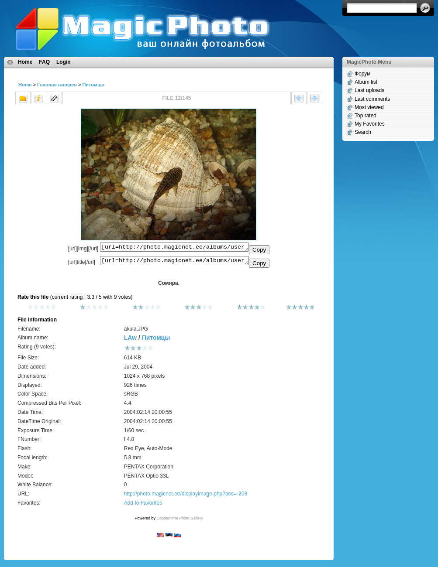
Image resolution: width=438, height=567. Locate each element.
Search (363, 132)
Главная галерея (57, 84)
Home (25, 62)
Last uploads (369, 90)
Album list (366, 82)
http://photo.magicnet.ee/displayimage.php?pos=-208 (186, 496)
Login (63, 62)
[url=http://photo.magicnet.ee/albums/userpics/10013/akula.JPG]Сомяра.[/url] (174, 262)
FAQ (44, 62)
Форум (362, 74)
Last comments (372, 99)
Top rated (365, 116)
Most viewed (369, 107)
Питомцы (93, 84)
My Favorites (370, 124)
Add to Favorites (143, 505)
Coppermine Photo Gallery (179, 521)
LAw (130, 340)
